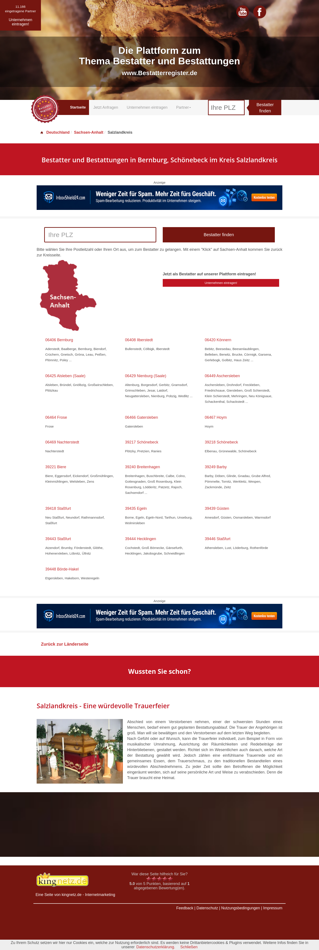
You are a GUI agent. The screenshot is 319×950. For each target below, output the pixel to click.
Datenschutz (207, 908)
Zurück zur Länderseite (64, 644)
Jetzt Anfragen (105, 107)
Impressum (272, 908)
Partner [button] (183, 107)
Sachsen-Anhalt (88, 132)
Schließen (189, 947)
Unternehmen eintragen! (221, 283)
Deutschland (55, 132)
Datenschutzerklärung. (155, 947)
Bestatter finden (265, 107)
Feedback (184, 908)
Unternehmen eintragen (147, 107)
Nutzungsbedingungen (240, 908)
